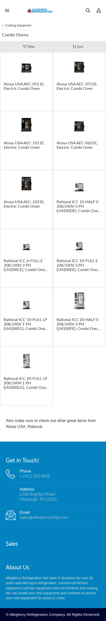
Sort (77, 46)
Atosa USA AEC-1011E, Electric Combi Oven (24, 145)
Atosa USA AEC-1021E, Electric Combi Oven (24, 203)
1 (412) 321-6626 (35, 476)
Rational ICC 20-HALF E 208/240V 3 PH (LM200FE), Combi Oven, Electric (78, 324)
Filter (29, 46)
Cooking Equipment (18, 25)
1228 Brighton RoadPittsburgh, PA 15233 (38, 496)
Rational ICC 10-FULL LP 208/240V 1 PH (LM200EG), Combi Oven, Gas (26, 324)
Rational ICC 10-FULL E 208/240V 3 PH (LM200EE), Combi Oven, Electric (78, 265)
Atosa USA (15, 426)
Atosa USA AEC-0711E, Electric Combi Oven (77, 86)
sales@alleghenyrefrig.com (44, 517)
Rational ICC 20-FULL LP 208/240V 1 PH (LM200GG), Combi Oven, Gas (26, 383)
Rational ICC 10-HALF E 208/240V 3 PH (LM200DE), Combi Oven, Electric (79, 206)
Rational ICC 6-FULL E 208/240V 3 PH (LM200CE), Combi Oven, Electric (26, 265)
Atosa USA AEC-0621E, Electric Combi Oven (77, 145)
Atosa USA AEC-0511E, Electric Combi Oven (24, 86)
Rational (35, 426)
